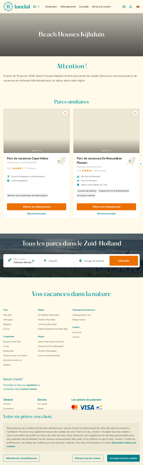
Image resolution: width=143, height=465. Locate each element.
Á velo (6, 346)
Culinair (75, 337)
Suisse (6, 329)
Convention (8, 408)
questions (32, 385)
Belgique (7, 324)
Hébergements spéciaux (83, 310)
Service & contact (101, 6)
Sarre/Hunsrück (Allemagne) (51, 346)
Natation (7, 365)
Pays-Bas (7, 315)
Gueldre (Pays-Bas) (46, 319)
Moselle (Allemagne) (47, 351)
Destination (51, 6)
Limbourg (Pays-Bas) (47, 324)
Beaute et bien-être (12, 341)
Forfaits (75, 327)
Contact (7, 404)
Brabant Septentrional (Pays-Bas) (53, 329)
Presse (40, 408)
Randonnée (8, 351)
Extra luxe (76, 332)
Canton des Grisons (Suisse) (51, 341)
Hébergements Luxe (81, 315)
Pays (5, 310)
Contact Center (28, 389)
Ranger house (78, 319)
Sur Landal (42, 404)
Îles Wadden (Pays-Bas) (48, 315)
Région (41, 310)
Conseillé (84, 6)
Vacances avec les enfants (15, 355)
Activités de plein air (12, 360)
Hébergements (68, 6)
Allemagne (8, 319)
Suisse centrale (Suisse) (49, 355)
